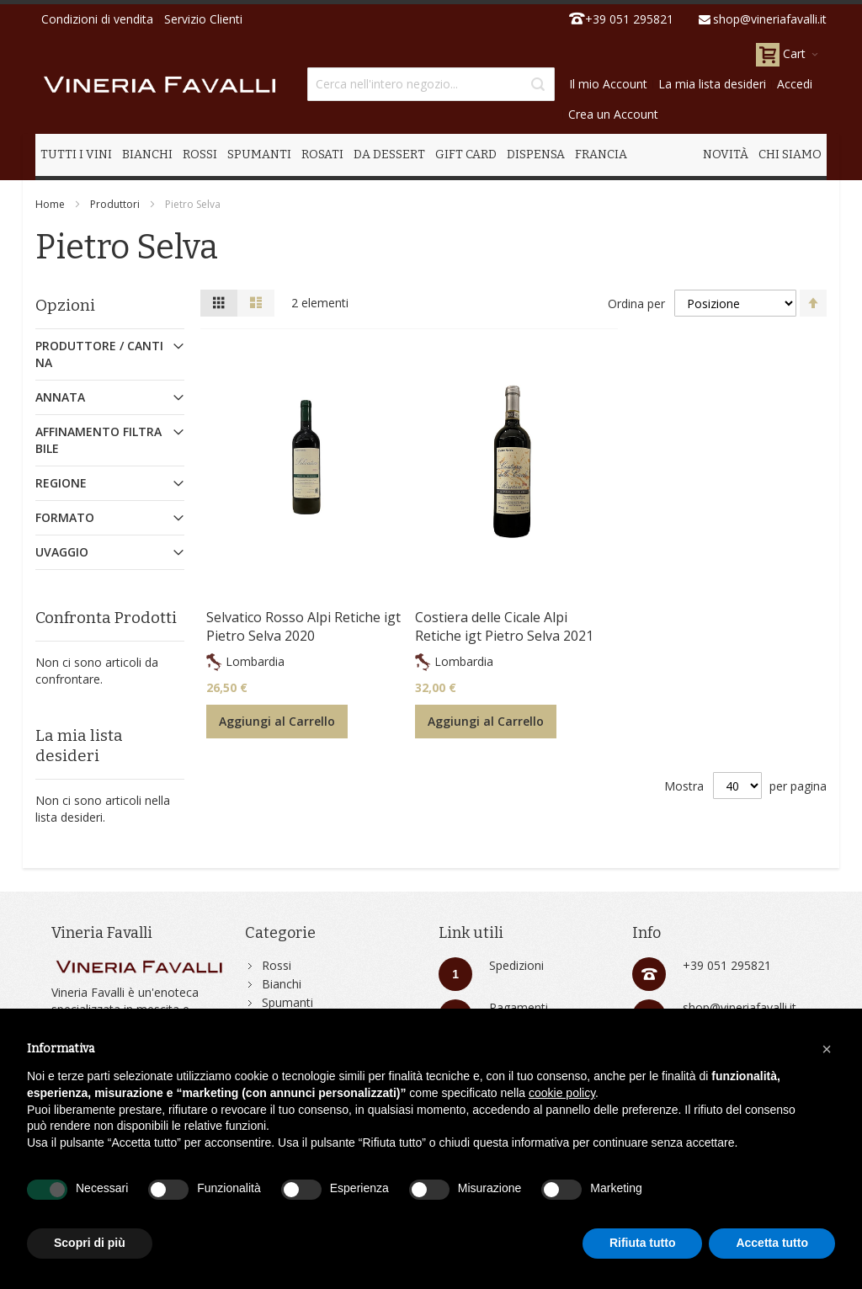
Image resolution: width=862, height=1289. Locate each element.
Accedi (794, 84)
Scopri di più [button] (89, 1242)
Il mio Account (608, 84)
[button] (826, 1049)
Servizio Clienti (203, 19)
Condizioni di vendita (97, 19)
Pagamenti (518, 1007)
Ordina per (636, 304)
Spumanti (287, 1002)
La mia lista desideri (712, 84)
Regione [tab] (61, 483)
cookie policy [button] (562, 1093)
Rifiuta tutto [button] (642, 1242)
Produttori (115, 204)
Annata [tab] (60, 397)
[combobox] (430, 84)
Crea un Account (613, 114)
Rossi (276, 965)
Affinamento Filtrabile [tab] (98, 439)
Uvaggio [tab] (61, 552)
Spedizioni (516, 965)
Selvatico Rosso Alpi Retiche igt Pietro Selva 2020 (303, 626)
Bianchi (281, 984)
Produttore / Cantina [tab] (99, 354)
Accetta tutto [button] (772, 1242)
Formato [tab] (64, 517)
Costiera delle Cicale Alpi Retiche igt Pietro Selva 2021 (504, 626)
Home (50, 204)
